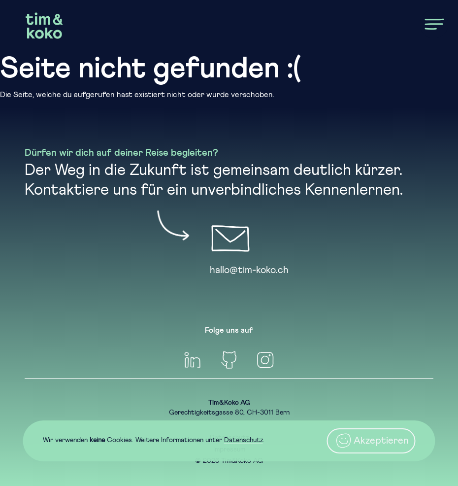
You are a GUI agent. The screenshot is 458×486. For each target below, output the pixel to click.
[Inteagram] (265, 359)
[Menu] (434, 24)
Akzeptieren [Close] (371, 441)
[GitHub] (229, 359)
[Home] (44, 25)
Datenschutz (243, 440)
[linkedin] (192, 359)
